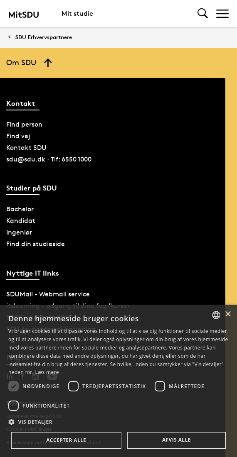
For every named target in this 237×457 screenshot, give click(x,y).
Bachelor (20, 209)
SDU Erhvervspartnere (43, 37)
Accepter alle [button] (66, 440)
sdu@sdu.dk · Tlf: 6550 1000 (48, 159)
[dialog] (118, 381)
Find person (24, 124)
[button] (118, 422)
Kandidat (20, 221)
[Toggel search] (203, 13)
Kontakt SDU (26, 148)
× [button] (228, 314)
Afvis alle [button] (176, 439)
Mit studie (77, 13)
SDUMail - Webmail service (48, 294)
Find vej (18, 136)
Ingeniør (19, 232)
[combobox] (216, 315)
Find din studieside (35, 244)
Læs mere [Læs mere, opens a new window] (47, 372)
